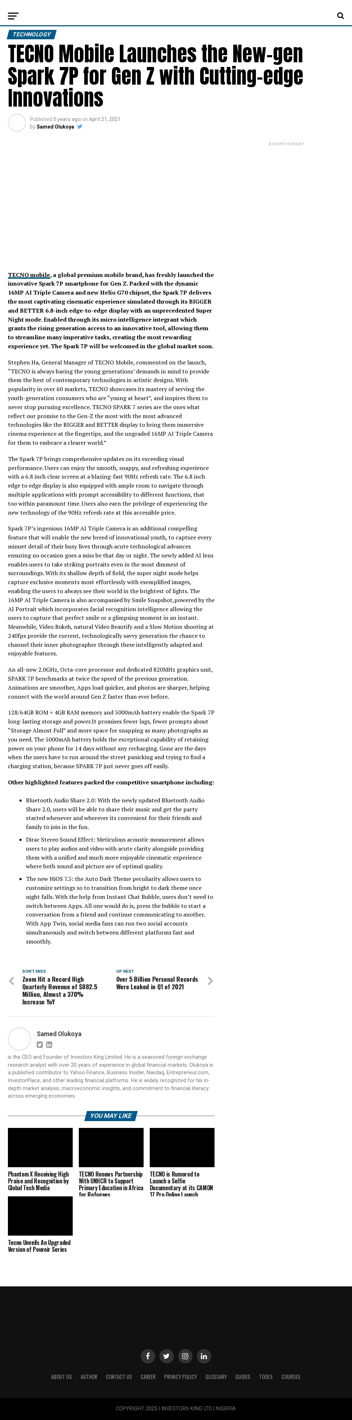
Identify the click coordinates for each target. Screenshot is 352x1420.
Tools (266, 1376)
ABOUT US (61, 1376)
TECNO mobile (29, 275)
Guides (243, 1376)
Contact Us (119, 1376)
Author (89, 1376)
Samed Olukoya (55, 127)
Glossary (216, 1376)
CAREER (148, 1376)
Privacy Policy (180, 1376)
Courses (291, 1376)
